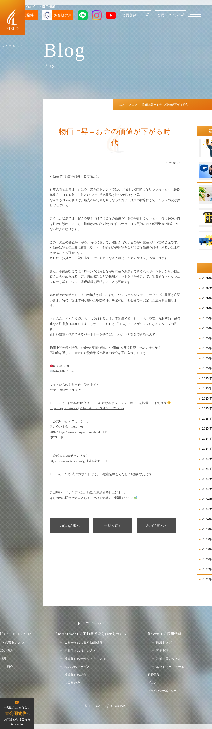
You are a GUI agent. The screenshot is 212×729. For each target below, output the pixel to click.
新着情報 (153, 674)
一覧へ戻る (113, 526)
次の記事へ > (156, 526)
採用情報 (49, 7)
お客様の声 (72, 682)
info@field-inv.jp (65, 371)
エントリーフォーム (170, 666)
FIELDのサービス (77, 666)
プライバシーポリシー (162, 690)
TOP (121, 104)
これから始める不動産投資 (83, 642)
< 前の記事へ (69, 526)
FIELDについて (14, 45)
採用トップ (164, 642)
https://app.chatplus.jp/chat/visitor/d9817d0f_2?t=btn (87, 408)
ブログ (29, 7)
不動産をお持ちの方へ (80, 650)
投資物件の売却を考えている (85, 658)
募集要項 (162, 650)
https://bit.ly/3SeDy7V (65, 389)
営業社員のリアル (168, 658)
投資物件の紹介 (75, 674)
